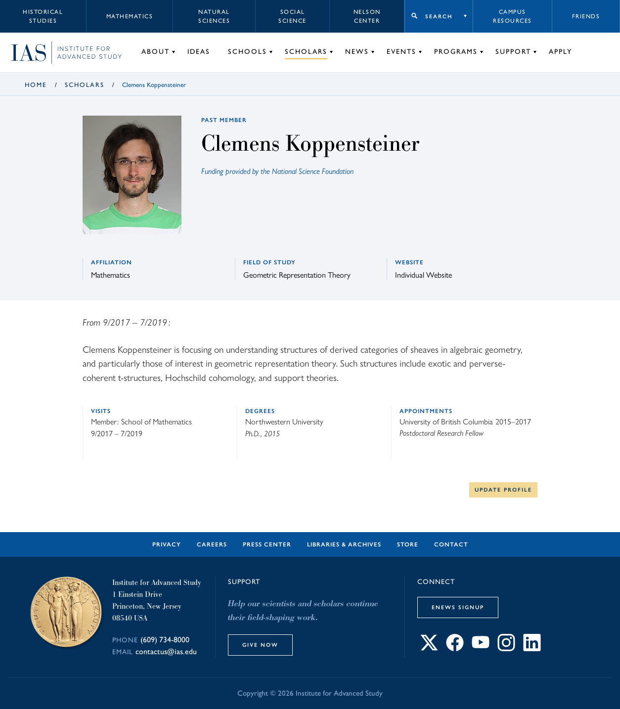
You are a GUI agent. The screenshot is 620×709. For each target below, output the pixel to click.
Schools (247, 51)
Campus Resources (512, 16)
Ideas (198, 51)
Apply (560, 51)
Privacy (166, 544)
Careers (212, 544)
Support (513, 51)
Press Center (267, 544)
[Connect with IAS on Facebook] (455, 648)
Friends (586, 16)
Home (36, 84)
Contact (451, 544)
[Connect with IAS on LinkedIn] (532, 648)
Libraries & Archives (344, 544)
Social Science (292, 16)
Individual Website (423, 274)
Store (407, 544)
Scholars (306, 51)
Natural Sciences (214, 16)
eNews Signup (458, 607)
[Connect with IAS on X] (429, 648)
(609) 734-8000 (164, 639)
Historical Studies (43, 16)
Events (401, 51)
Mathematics (129, 16)
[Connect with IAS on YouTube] (480, 648)
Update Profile (503, 489)
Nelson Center (367, 16)
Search (438, 16)
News (357, 51)
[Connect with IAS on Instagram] (506, 648)
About (155, 51)
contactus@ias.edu (166, 651)
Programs (456, 51)
